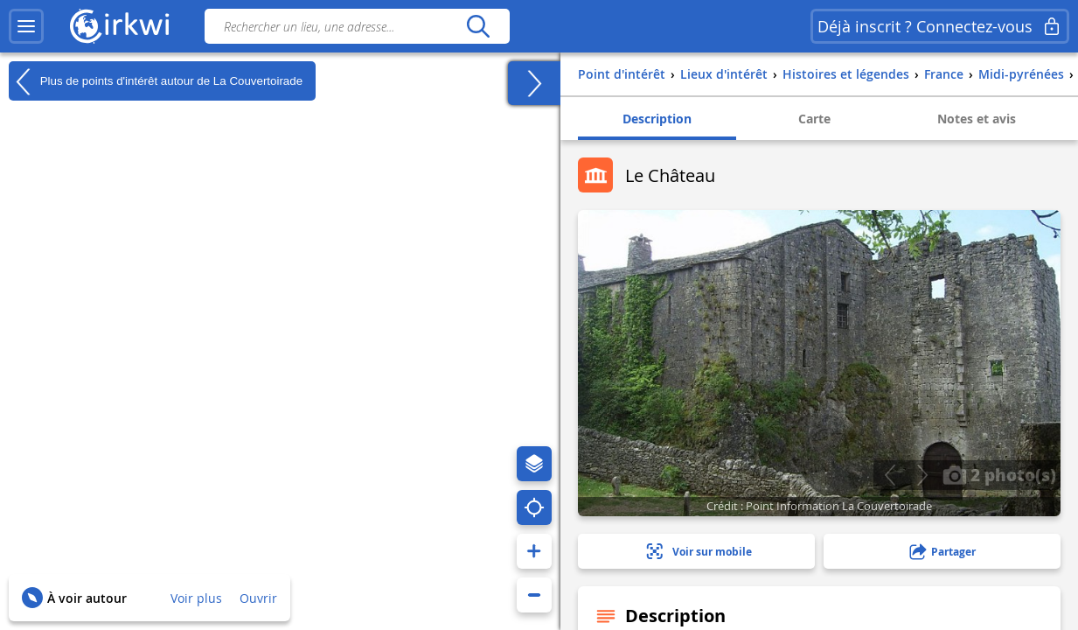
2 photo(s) (999, 474)
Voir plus (196, 598)
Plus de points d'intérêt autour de (156, 81)
